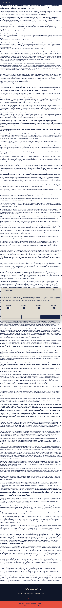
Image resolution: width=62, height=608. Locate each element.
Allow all (51, 317)
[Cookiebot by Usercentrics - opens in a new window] (54, 290)
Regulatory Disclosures (31, 603)
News (43, 593)
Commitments (37, 593)
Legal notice (21, 603)
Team (24, 593)
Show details (54, 313)
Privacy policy (40, 603)
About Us (20, 593)
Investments (30, 593)
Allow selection (31, 317)
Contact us (32, 598)
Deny (11, 317)
